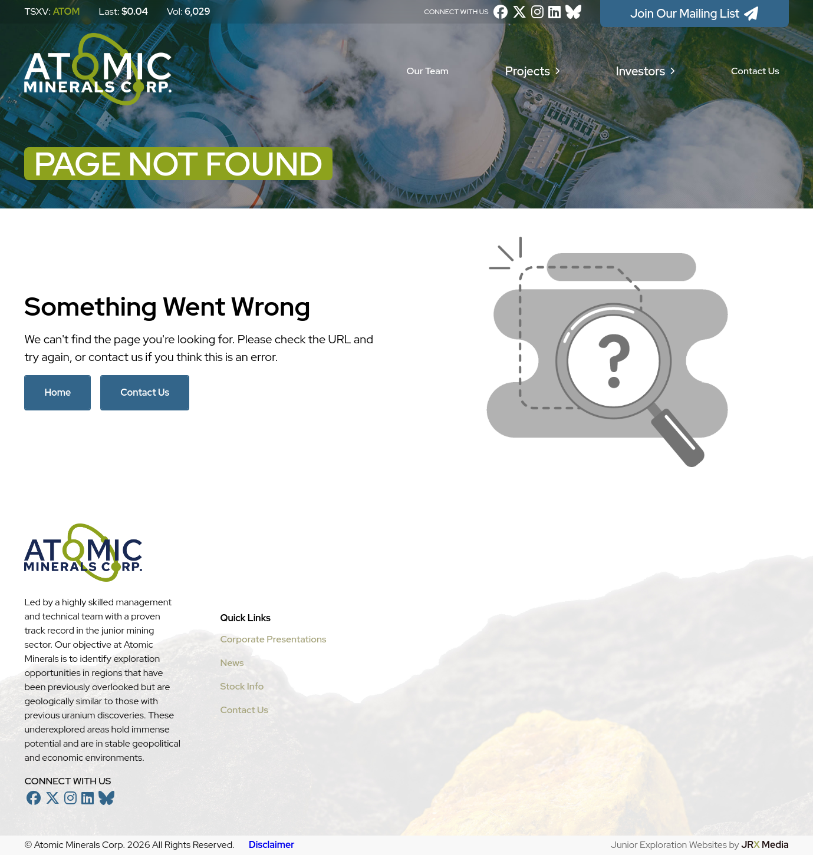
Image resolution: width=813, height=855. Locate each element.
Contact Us (755, 71)
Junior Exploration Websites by (699, 845)
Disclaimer (271, 845)
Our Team (428, 71)
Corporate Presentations (273, 639)
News (231, 663)
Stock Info (242, 686)
